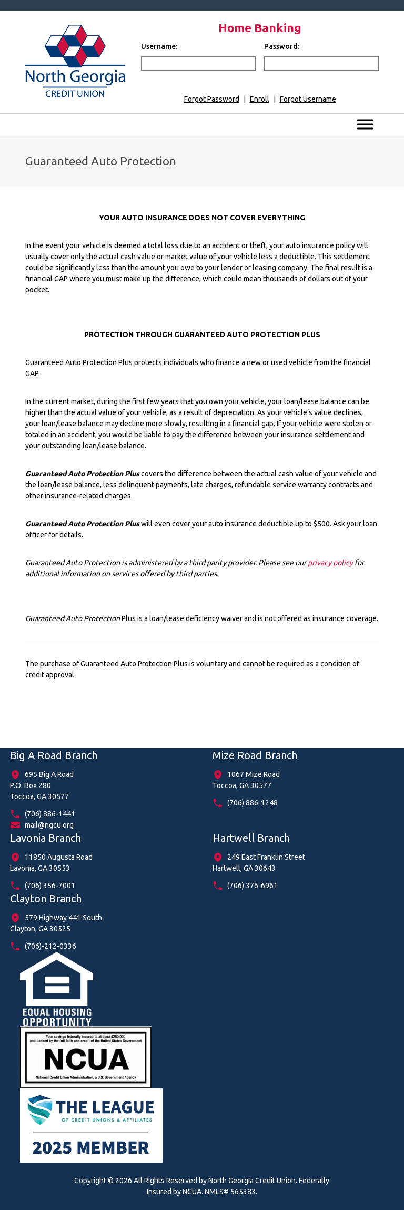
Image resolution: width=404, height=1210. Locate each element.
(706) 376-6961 (252, 885)
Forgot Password (211, 99)
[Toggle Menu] (365, 124)
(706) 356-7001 (50, 885)
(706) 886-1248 (252, 803)
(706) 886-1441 (50, 814)
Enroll (259, 99)
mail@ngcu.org (49, 825)
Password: (281, 46)
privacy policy (330, 562)
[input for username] (198, 63)
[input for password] (321, 63)
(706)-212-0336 (50, 946)
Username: (159, 46)
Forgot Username (308, 99)
